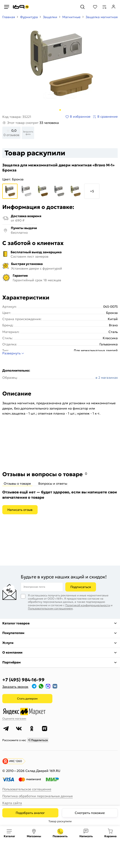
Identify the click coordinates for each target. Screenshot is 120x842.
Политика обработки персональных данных (37, 796)
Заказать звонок (15, 687)
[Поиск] (82, 7)
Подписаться (80, 587)
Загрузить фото (28, 132)
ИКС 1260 (15, 761)
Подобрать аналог (30, 813)
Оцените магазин (14, 718)
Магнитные (71, 17)
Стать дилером (27, 698)
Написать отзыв (20, 510)
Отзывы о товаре (17, 483)
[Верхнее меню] (6, 7)
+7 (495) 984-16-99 (23, 680)
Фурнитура (29, 17)
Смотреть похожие (90, 813)
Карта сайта (12, 803)
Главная (8, 17)
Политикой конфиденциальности (87, 605)
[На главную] (21, 7)
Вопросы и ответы (52, 483)
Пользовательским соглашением (50, 608)
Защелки (50, 17)
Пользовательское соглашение (26, 789)
